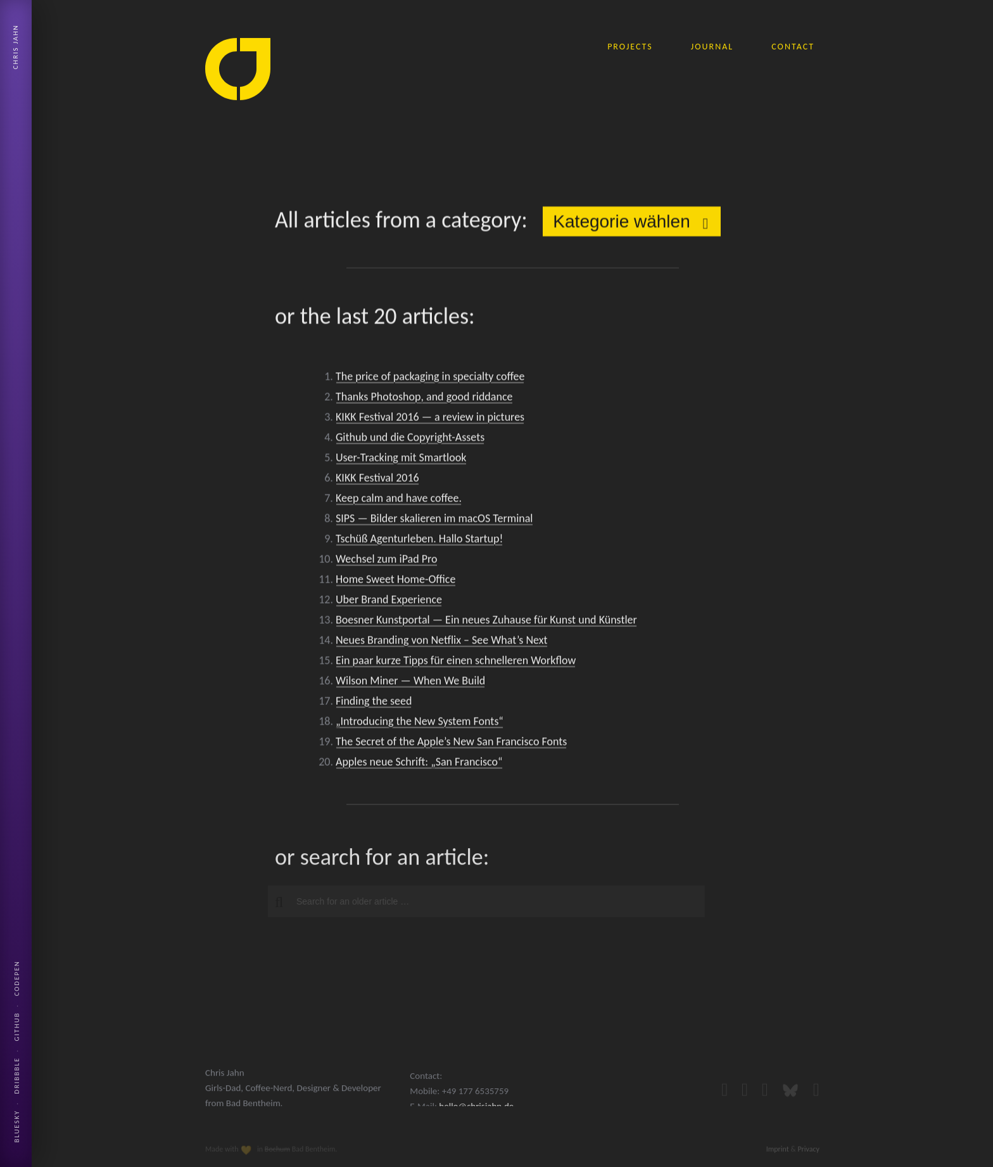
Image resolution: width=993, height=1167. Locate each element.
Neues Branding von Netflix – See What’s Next (442, 642)
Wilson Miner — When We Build (410, 683)
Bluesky (17, 1126)
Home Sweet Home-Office (395, 581)
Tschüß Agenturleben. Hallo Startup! (419, 541)
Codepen (17, 978)
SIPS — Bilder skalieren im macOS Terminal (434, 520)
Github (17, 1026)
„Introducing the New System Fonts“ (419, 723)
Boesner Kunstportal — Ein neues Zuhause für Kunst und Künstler (486, 622)
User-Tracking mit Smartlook (401, 460)
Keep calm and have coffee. (399, 500)
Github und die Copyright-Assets (410, 439)
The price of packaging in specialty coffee (430, 378)
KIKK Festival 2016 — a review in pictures (430, 419)
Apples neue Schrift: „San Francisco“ (419, 764)
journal (712, 46)
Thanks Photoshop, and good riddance (424, 399)
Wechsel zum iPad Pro (386, 561)
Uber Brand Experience (389, 602)
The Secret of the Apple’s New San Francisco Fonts (451, 744)
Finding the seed (374, 703)
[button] (274, 902)
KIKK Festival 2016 (377, 480)
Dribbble (17, 1075)
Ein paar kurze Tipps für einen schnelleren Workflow (456, 662)
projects (630, 46)
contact (792, 46)
